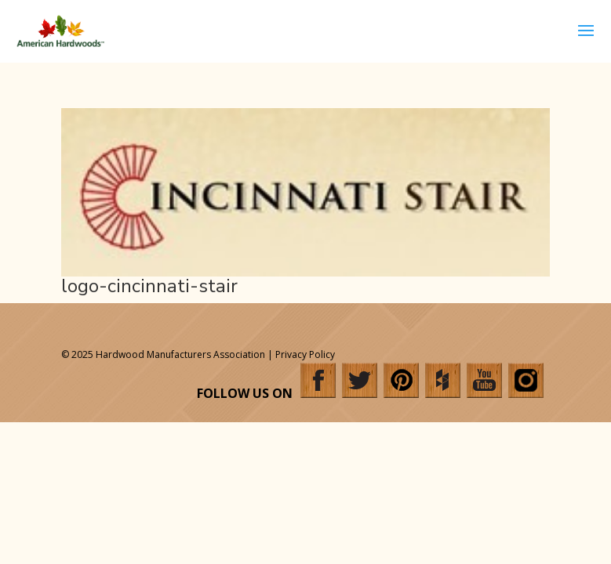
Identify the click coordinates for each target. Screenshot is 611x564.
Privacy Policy (305, 354)
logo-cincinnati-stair (149, 285)
